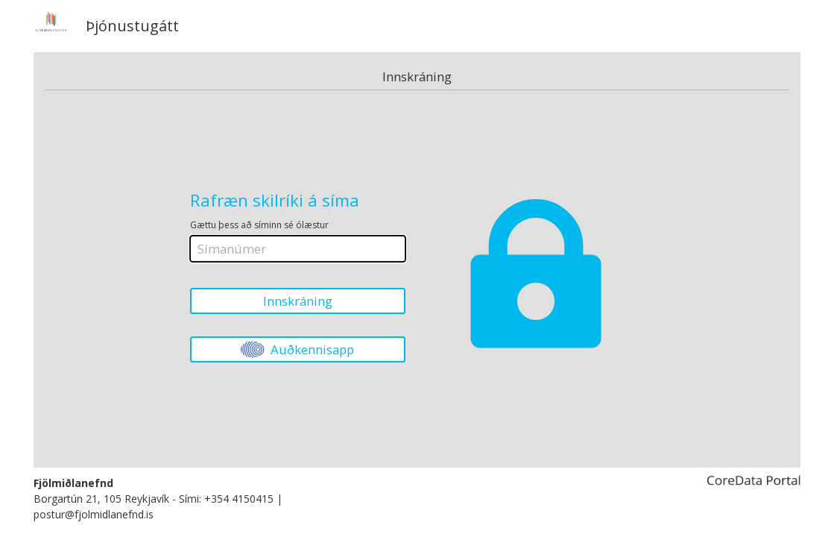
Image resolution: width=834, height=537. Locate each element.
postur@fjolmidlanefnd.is (94, 514)
